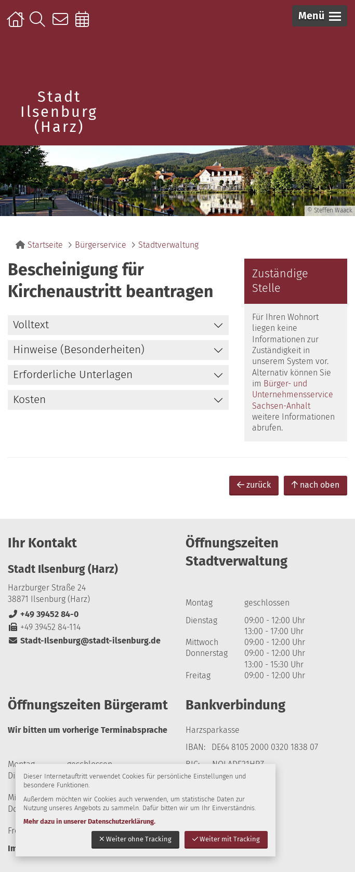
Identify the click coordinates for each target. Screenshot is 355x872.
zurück (254, 484)
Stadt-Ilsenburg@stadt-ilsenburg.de (84, 641)
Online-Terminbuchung (85, 24)
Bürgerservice (100, 245)
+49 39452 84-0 (43, 614)
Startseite (17, 24)
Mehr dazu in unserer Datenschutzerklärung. (89, 821)
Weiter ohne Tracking (135, 839)
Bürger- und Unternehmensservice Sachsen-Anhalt (292, 395)
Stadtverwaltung (168, 245)
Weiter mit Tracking (226, 839)
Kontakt (63, 24)
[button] (319, 15)
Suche (40, 24)
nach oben (315, 484)
